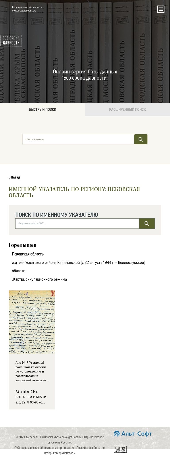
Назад (14, 177)
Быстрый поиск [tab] (42, 109)
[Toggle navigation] (160, 9)
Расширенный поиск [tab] (127, 109)
